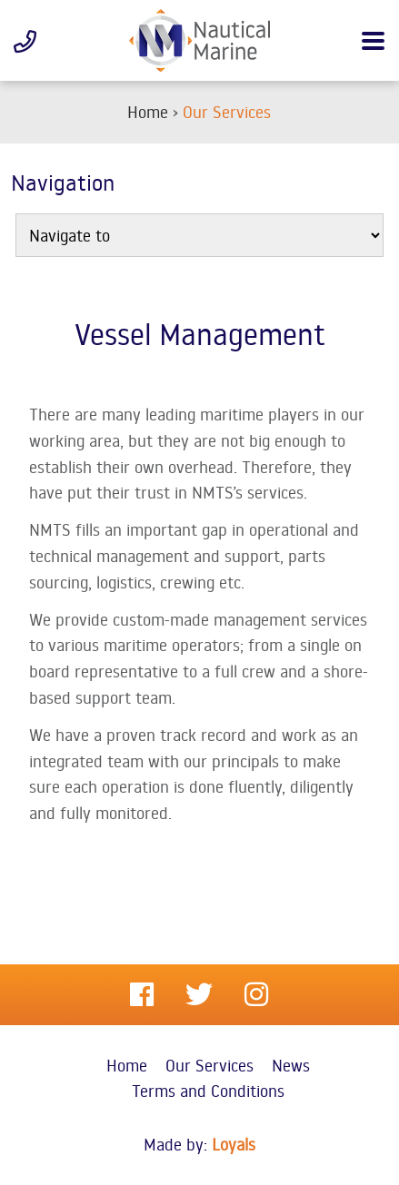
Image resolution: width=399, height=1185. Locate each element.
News (291, 1065)
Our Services (209, 1065)
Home (126, 1065)
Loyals (233, 1144)
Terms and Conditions (208, 1090)
